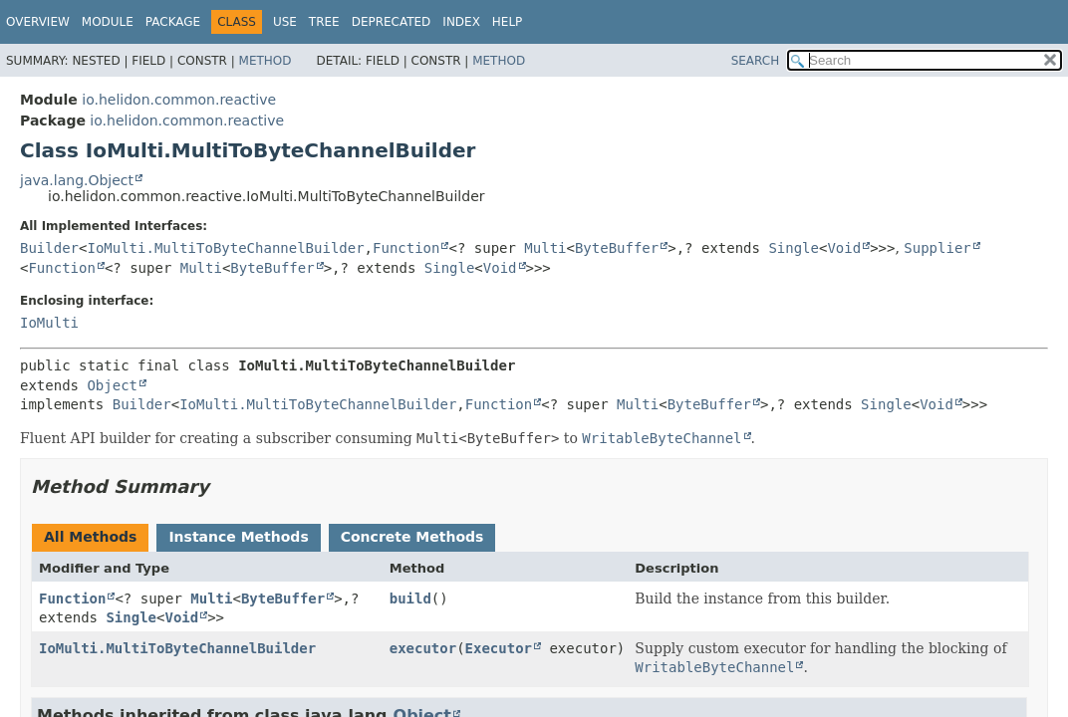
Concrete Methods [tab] (412, 537)
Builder (49, 248)
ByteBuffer (617, 248)
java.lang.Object (77, 180)
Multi (545, 248)
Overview (38, 22)
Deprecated (391, 22)
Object (112, 385)
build (410, 598)
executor (423, 648)
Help (507, 22)
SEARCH (755, 61)
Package (172, 22)
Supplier (937, 248)
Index (461, 22)
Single (793, 248)
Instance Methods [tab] (238, 537)
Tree (324, 22)
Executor (498, 648)
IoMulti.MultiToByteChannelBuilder (225, 248)
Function (406, 248)
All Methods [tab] (90, 537)
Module (108, 22)
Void (844, 248)
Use (285, 22)
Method (265, 61)
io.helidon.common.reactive (179, 100)
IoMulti (49, 323)
